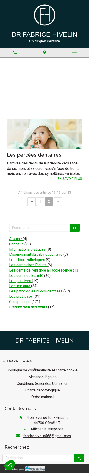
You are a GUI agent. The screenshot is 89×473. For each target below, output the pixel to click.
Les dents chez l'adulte (28, 265)
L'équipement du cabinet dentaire (36, 254)
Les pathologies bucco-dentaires (36, 291)
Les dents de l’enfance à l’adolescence (41, 270)
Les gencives (20, 281)
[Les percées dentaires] (44, 134)
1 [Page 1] (40, 201)
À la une (16, 239)
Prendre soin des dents (28, 307)
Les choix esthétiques (27, 260)
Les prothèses (21, 296)
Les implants (20, 286)
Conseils (16, 244)
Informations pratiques (28, 249)
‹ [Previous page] (31, 201)
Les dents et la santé (26, 275)
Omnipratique (20, 302)
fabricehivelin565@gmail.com (47, 436)
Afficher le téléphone (47, 429)
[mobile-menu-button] (74, 52)
